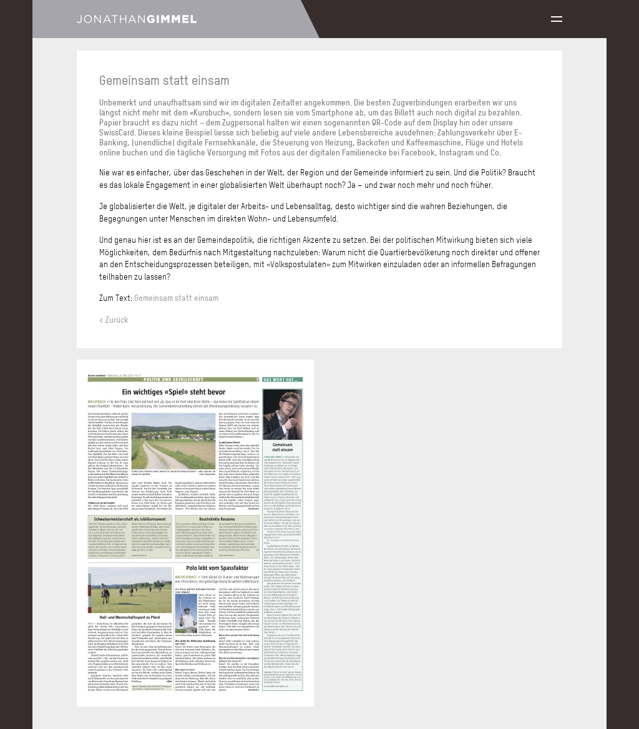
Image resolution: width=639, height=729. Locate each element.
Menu (556, 19)
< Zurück (114, 320)
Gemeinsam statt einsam (176, 298)
